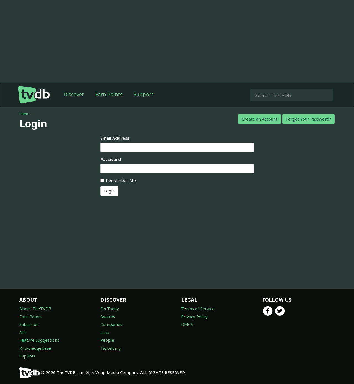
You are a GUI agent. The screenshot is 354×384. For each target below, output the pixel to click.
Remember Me (118, 180)
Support (143, 94)
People (107, 340)
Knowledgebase (35, 348)
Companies (111, 324)
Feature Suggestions (39, 340)
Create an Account (259, 119)
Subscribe (29, 324)
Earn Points (109, 94)
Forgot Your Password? (308, 119)
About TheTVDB (35, 308)
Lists (104, 332)
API (22, 332)
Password (110, 159)
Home (24, 113)
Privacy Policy (194, 316)
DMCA (187, 324)
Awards (107, 316)
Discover (74, 94)
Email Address (114, 138)
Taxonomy (110, 348)
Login (109, 191)
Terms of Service (198, 308)
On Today (109, 308)
